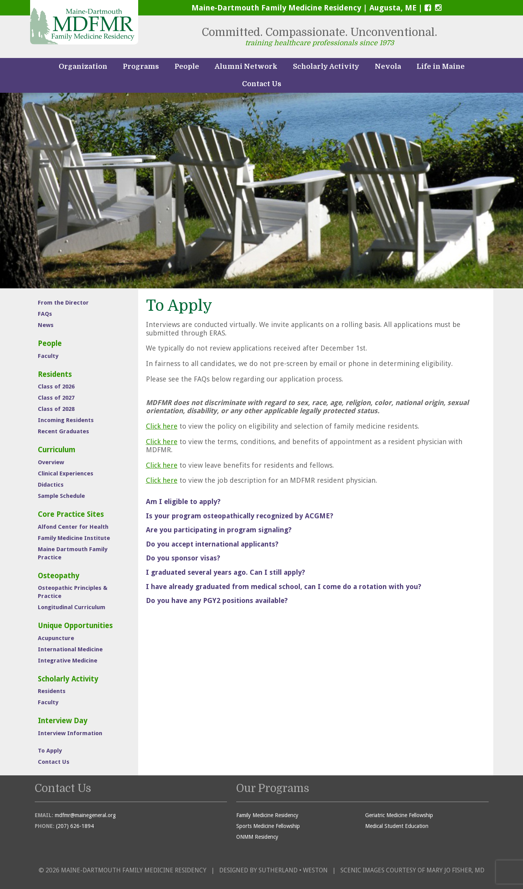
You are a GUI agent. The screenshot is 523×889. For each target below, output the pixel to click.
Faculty (48, 356)
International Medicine (70, 649)
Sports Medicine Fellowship (268, 826)
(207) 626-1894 (75, 826)
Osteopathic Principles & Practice (72, 591)
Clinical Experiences (65, 473)
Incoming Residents (66, 420)
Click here (162, 426)
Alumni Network (246, 66)
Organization (83, 66)
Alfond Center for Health (73, 526)
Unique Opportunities (75, 625)
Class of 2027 (56, 397)
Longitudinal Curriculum (71, 607)
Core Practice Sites (71, 514)
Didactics (51, 484)
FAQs (45, 313)
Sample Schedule (61, 495)
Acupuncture (56, 638)
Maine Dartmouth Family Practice (72, 553)
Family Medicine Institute (74, 538)
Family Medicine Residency (267, 815)
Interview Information (70, 733)
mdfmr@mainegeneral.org (85, 815)
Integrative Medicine (67, 660)
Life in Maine (440, 66)
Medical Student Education (396, 826)
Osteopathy (59, 575)
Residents (55, 374)
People (186, 66)
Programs (141, 66)
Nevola (388, 66)
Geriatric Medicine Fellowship (399, 815)
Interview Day (63, 720)
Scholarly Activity (326, 66)
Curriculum (56, 449)
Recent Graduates (63, 431)
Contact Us (261, 84)
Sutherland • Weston (293, 870)
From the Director (63, 302)
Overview (51, 462)
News (46, 325)
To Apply (50, 750)
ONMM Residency (257, 837)
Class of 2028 (56, 408)
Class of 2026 (56, 386)
